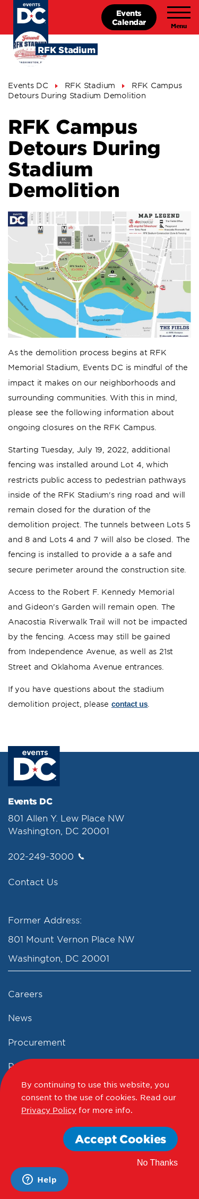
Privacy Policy (48, 1110)
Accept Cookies (120, 1138)
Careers (25, 993)
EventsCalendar (129, 17)
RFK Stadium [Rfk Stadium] (90, 85)
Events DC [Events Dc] (28, 85)
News (20, 1017)
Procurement (37, 1042)
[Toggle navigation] (179, 17)
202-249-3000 (46, 856)
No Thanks (157, 1162)
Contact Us (33, 881)
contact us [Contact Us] (129, 704)
